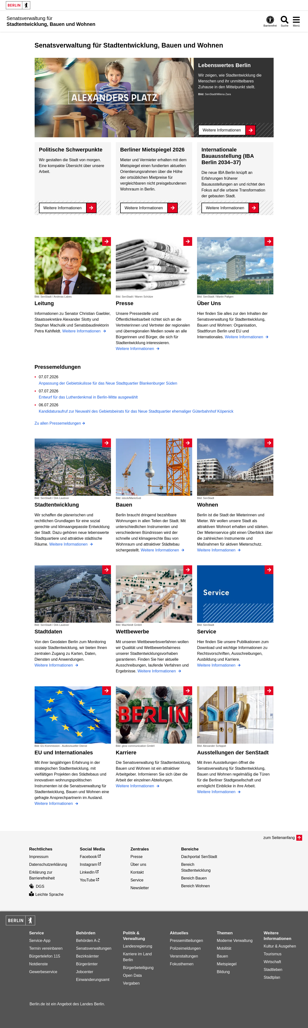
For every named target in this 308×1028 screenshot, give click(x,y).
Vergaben (131, 983)
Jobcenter (84, 972)
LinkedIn (87, 872)
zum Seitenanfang (279, 838)
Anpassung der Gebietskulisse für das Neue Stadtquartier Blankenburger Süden (108, 383)
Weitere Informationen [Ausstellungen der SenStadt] (217, 792)
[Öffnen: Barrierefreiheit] (270, 21)
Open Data (132, 975)
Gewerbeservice (43, 972)
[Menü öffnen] (296, 21)
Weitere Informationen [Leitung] (82, 331)
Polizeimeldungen (185, 948)
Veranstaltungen (184, 956)
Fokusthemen (182, 964)
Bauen (222, 956)
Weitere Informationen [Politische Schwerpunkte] (62, 208)
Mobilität (224, 948)
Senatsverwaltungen (93, 948)
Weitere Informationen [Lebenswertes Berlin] (222, 130)
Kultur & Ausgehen (280, 946)
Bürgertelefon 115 (44, 956)
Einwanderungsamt (92, 980)
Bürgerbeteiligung (138, 968)
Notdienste (38, 964)
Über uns (138, 864)
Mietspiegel (227, 964)
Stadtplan (272, 977)
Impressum (38, 857)
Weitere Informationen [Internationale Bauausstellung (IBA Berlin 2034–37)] (225, 208)
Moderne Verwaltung (235, 940)
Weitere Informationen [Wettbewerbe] (157, 671)
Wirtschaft (272, 962)
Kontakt (137, 872)
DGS (36, 886)
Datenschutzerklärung (48, 864)
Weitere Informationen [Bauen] (160, 550)
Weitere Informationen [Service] (217, 665)
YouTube (87, 880)
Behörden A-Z (88, 940)
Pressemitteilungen (186, 940)
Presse (136, 857)
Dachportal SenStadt (199, 857)
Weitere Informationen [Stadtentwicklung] (69, 544)
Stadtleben (273, 970)
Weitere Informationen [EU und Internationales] (54, 803)
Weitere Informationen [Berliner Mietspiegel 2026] (144, 208)
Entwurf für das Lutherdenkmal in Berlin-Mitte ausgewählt (88, 397)
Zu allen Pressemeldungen (58, 423)
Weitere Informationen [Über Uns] (244, 337)
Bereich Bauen (194, 878)
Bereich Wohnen (195, 886)
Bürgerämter (87, 964)
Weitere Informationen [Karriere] (135, 786)
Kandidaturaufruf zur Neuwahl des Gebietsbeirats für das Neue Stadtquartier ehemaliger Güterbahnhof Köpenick (136, 411)
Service (136, 880)
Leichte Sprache (46, 894)
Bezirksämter (87, 956)
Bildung (223, 972)
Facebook (88, 857)
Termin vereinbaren (45, 948)
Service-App (39, 940)
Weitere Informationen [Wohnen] (217, 550)
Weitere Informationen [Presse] (135, 349)
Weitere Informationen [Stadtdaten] (54, 665)
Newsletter (139, 888)
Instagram (88, 864)
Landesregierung (137, 946)
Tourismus (272, 954)
